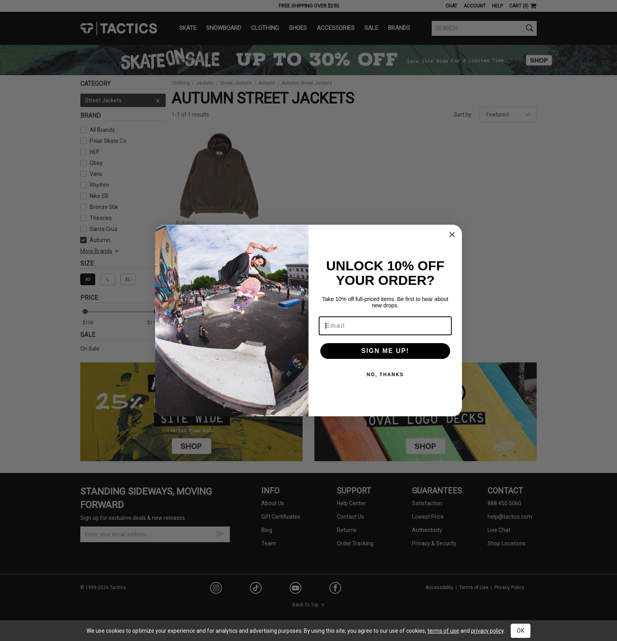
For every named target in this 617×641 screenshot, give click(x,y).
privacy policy (487, 631)
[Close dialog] (452, 234)
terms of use (443, 631)
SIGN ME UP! (385, 350)
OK (521, 631)
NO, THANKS (385, 374)
